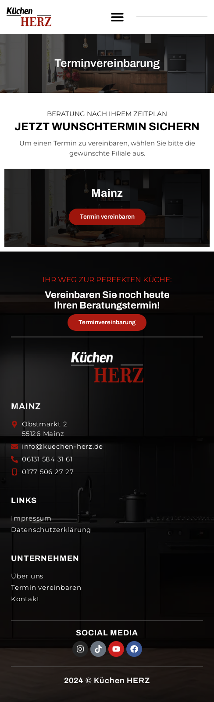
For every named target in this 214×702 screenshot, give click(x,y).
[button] (117, 17)
